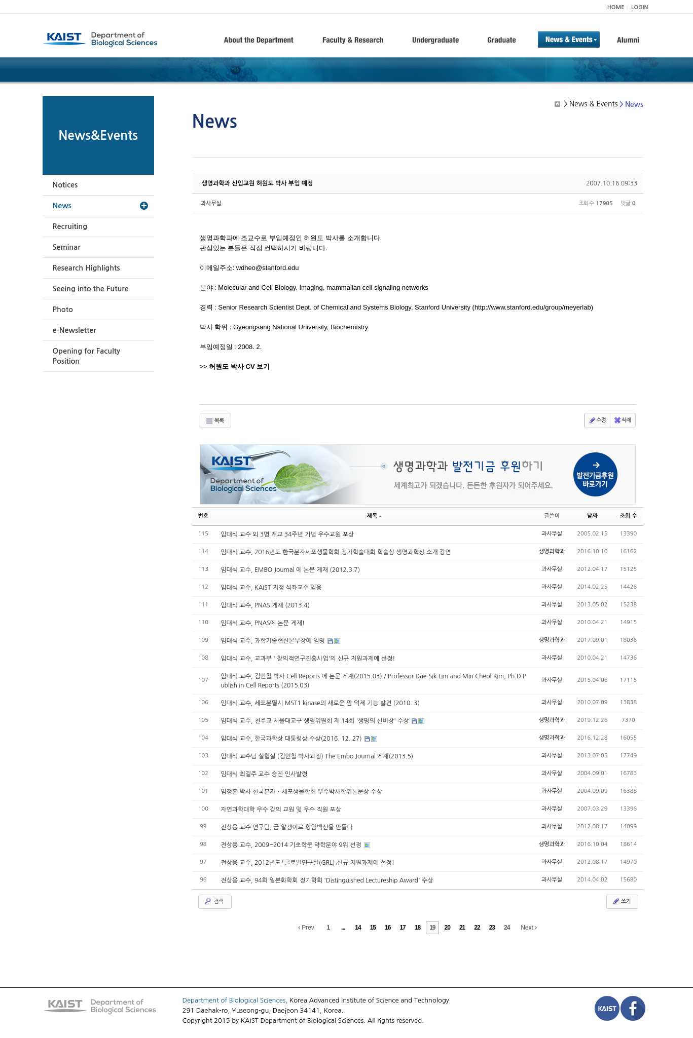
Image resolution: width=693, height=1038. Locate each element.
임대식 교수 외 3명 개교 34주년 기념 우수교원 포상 (287, 534)
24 (506, 927)
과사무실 (211, 203)
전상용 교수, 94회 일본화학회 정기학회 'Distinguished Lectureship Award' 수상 (327, 880)
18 (417, 927)
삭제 (622, 420)
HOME (616, 7)
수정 (597, 420)
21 (462, 927)
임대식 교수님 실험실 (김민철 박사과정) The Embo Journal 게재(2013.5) (317, 756)
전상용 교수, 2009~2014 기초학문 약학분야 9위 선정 (292, 845)
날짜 (592, 516)
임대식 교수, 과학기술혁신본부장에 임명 (273, 641)
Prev (306, 927)
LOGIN (639, 7)
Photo (63, 309)
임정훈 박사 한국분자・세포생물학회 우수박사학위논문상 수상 (301, 792)
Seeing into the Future (91, 288)
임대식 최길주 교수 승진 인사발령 (264, 774)
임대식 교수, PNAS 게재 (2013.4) (265, 605)
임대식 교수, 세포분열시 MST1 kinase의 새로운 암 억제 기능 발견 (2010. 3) (320, 703)
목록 (214, 421)
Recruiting (70, 226)
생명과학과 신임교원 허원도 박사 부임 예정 (257, 183)
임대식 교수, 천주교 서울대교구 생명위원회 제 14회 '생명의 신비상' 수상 (316, 721)
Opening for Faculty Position (86, 356)
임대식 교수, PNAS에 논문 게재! (263, 623)
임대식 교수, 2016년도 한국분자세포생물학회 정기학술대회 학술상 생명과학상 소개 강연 (336, 552)
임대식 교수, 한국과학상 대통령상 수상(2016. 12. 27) (292, 739)
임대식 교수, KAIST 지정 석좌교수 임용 (271, 588)
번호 (203, 516)
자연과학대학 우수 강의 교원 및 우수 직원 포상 (281, 809)
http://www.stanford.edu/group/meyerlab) (534, 307)
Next (529, 927)
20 (447, 927)
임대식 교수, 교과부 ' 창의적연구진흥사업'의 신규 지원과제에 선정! (308, 659)
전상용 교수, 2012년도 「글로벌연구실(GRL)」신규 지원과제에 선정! (307, 863)
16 (387, 927)
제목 (374, 516)
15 (373, 927)
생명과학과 (552, 551)
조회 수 (628, 516)
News (62, 205)
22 (477, 927)
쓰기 (621, 901)
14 (357, 927)
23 (492, 927)
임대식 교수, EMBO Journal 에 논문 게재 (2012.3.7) (290, 570)
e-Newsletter (74, 330)
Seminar (67, 247)
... (343, 927)
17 (402, 927)
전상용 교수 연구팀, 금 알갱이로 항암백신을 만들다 (287, 827)
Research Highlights (86, 268)
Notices (65, 184)
